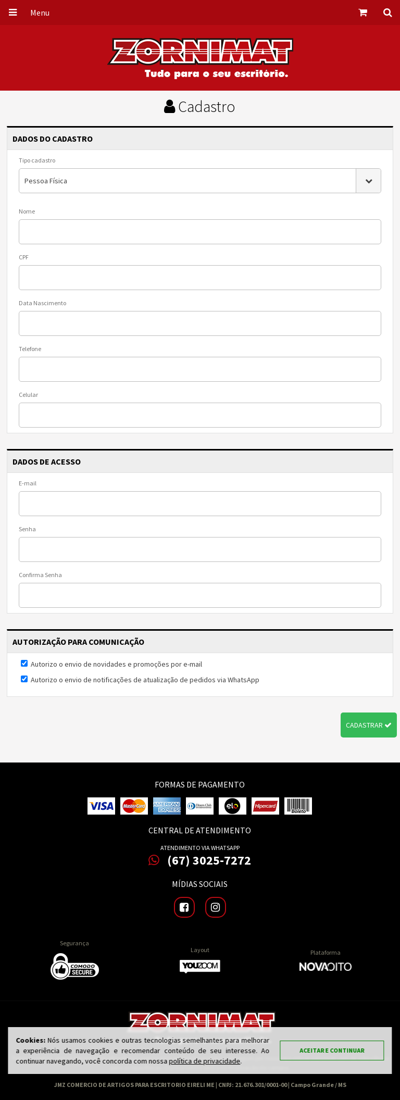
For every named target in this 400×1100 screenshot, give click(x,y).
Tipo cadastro (37, 160)
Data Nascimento (42, 303)
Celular (28, 394)
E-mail (27, 483)
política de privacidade (204, 1061)
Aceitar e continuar (332, 1050)
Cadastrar (369, 725)
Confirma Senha (40, 575)
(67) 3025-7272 (199, 860)
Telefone (30, 349)
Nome (27, 211)
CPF (24, 257)
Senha (27, 529)
